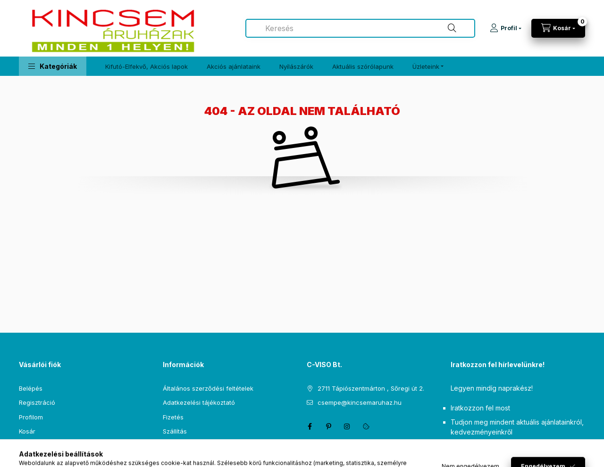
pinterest (328, 426)
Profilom (31, 417)
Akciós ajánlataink (233, 66)
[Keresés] (452, 28)
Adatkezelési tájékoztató (199, 402)
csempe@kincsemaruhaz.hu (360, 402)
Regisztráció (37, 402)
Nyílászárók (296, 66)
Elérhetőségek (184, 446)
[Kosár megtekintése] (558, 28)
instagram (347, 426)
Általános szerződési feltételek (208, 388)
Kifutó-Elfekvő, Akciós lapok (146, 66)
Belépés (30, 388)
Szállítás (175, 431)
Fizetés (173, 417)
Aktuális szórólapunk (363, 66)
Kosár (27, 431)
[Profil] (505, 28)
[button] (52, 66)
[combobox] (360, 28)
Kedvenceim (37, 446)
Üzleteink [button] (425, 66)
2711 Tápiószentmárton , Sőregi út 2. (371, 388)
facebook (309, 426)
